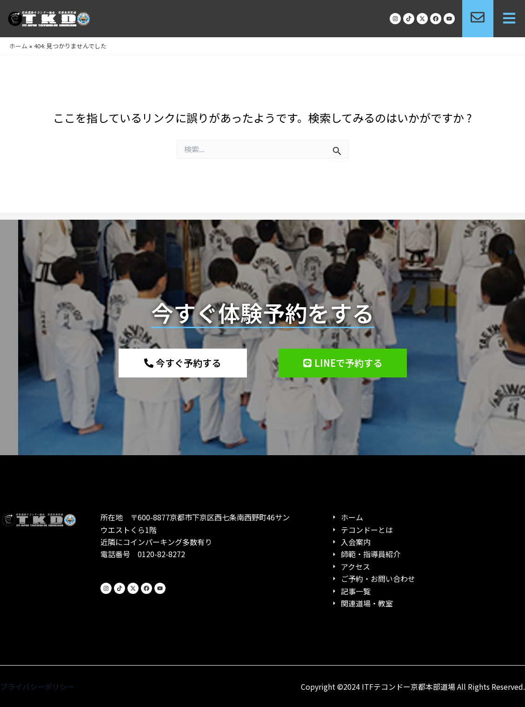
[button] (509, 19)
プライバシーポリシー (37, 686)
